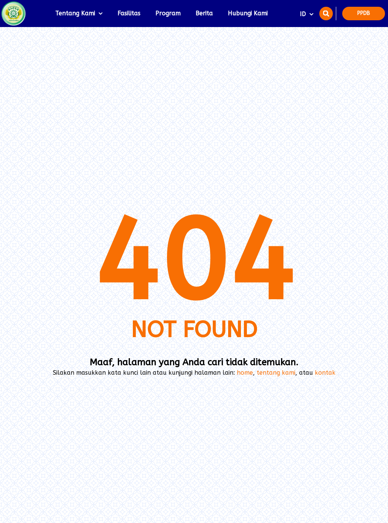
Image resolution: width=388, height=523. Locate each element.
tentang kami (276, 372)
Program (167, 13)
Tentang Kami (78, 13)
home (245, 372)
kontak (325, 372)
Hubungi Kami (248, 13)
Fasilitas (128, 13)
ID (306, 14)
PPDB (363, 13)
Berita (204, 13)
